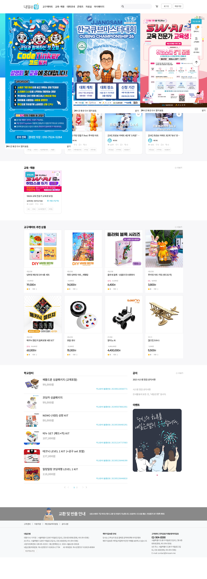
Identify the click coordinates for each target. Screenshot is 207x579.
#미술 (29, 149)
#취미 (36, 149)
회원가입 (178, 6)
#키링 (86, 149)
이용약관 (37, 524)
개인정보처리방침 (51, 524)
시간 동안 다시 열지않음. (17, 146)
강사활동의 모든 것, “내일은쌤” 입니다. (149, 394)
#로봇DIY (127, 149)
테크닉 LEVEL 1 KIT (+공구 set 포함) (64, 451)
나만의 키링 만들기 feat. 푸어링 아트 (82, 135)
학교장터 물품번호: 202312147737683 (111, 442)
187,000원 (49, 438)
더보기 (179, 168)
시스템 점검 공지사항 (142, 389)
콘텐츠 (80, 6)
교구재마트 (48, 6)
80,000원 (48, 420)
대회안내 (71, 6)
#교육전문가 (42, 209)
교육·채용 (60, 6)
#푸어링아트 (77, 149)
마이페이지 (99, 6)
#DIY (69, 149)
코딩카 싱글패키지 (53, 397)
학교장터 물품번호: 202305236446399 (111, 460)
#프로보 (110, 149)
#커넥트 (118, 149)
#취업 (50, 209)
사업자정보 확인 (30, 551)
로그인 (166, 6)
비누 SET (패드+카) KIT (56, 433)
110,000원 (49, 474)
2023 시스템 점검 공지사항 (144, 379)
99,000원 (48, 384)
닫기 (69, 146)
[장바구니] (157, 6)
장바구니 (196, 29)
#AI (29, 209)
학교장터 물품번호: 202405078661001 (111, 406)
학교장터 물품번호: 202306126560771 (111, 388)
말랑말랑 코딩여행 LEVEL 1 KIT (60, 469)
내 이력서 (196, 50)
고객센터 (196, 40)
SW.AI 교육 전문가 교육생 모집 (40, 196)
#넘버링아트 (44, 149)
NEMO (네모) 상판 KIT (55, 415)
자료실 (89, 6)
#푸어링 (93, 149)
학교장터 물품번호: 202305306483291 (111, 424)
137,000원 (49, 456)
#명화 (52, 149)
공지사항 (65, 524)
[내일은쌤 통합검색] (136, 6)
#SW (33, 209)
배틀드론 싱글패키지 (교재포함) (60, 379)
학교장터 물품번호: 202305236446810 (111, 478)
